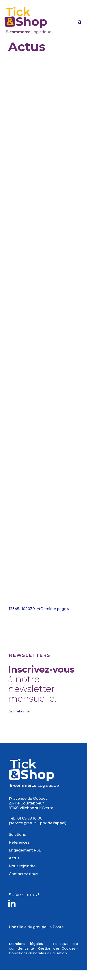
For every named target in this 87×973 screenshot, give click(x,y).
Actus (14, 858)
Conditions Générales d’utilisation (38, 953)
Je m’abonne (19, 711)
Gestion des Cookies (56, 948)
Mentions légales (26, 943)
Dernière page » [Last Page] (54, 609)
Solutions (17, 834)
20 (27, 609)
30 (32, 609)
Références (19, 842)
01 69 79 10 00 (29, 818)
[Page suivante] (38, 609)
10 (23, 609)
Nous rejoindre (22, 866)
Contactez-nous (23, 874)
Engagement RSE (25, 850)
